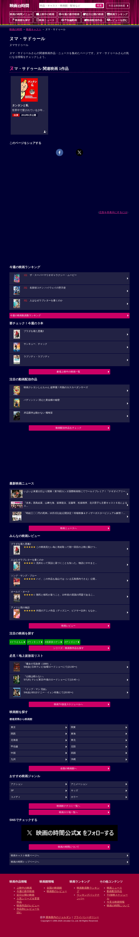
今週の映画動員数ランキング (25, 315)
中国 (13, 753)
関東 (73, 727)
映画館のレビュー (57, 891)
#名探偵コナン (52, 642)
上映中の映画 (45, 14)
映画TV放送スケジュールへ (68, 704)
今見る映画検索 (117, 5)
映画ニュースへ (68, 528)
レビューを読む (117, 20)
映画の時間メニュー (21, 14)
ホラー (74, 797)
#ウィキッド (34, 642)
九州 (13, 759)
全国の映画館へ (68, 768)
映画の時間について (68, 846)
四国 (73, 753)
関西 (13, 733)
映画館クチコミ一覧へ (68, 806)
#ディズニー (70, 642)
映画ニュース (45, 20)
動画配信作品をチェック (68, 428)
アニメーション (79, 784)
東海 (73, 733)
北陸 (73, 746)
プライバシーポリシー (86, 917)
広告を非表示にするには (113, 212)
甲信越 (14, 746)
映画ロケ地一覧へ (68, 812)
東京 (13, 727)
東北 (73, 740)
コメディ (15, 797)
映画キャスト (33, 29)
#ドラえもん (16, 642)
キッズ (74, 790)
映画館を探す (21, 20)
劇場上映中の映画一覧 (68, 371)
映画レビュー (68, 625)
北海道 (14, 740)
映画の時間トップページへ (25, 862)
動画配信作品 (93, 20)
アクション (17, 784)
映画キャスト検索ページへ (25, 855)
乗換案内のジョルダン (58, 917)
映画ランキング (117, 14)
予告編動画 (69, 20)
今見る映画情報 (116, 901)
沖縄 (73, 759)
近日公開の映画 (93, 14)
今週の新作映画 (69, 14)
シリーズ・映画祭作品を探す (68, 648)
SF (12, 790)
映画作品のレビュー (28, 905)
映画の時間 (15, 29)
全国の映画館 (54, 887)
